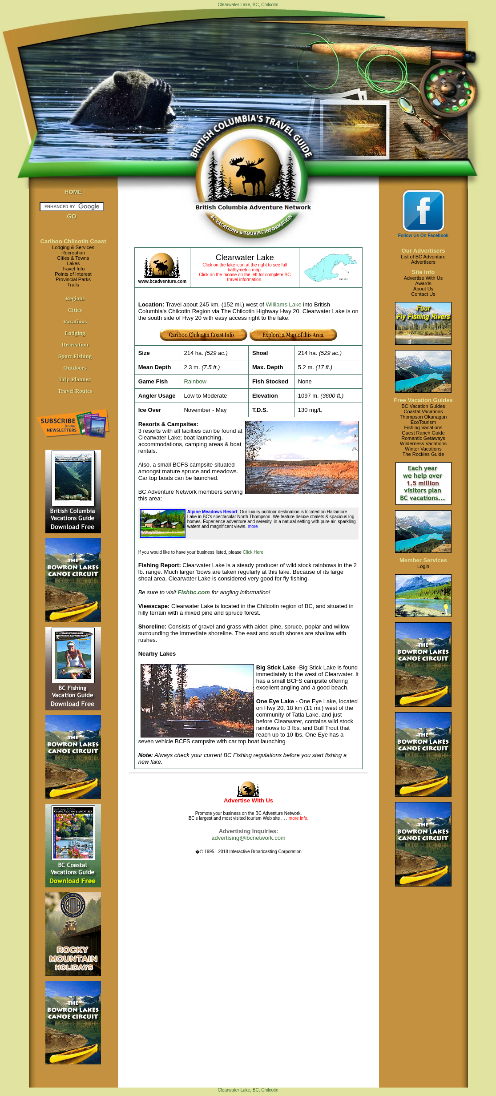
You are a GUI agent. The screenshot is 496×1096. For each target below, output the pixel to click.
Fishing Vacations (423, 427)
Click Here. (254, 552)
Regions (75, 298)
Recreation (73, 252)
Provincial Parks (73, 279)
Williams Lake (284, 304)
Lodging (75, 333)
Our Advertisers (423, 250)
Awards (423, 283)
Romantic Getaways (423, 438)
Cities (75, 309)
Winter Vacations (423, 448)
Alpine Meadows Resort (212, 511)
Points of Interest (73, 274)
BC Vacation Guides (423, 406)
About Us (423, 288)
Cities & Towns (73, 258)
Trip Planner (75, 379)
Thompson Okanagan (423, 416)
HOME (73, 192)
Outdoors (75, 367)
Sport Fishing (75, 356)
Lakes (73, 263)
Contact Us (423, 294)
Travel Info (73, 268)
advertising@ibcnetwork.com (248, 837)
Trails (73, 284)
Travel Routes (75, 390)
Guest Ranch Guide (423, 432)
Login (423, 566)
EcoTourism (423, 422)
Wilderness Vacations (423, 443)
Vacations (75, 321)
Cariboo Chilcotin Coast (73, 241)
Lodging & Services (73, 247)
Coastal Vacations (423, 411)
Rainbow (195, 381)
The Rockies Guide (423, 454)
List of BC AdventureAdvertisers (423, 259)
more (252, 526)
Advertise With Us (423, 278)
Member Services (423, 560)
